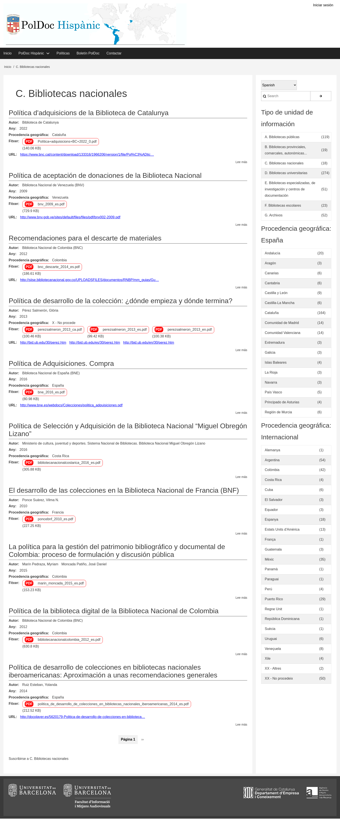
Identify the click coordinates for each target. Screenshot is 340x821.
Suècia (270, 631)
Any (12, 131)
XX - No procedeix (279, 681)
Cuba (269, 492)
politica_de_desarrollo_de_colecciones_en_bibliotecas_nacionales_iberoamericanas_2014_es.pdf (113, 706)
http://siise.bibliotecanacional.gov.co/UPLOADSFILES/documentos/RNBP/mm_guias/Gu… (89, 282)
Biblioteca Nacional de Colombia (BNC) (52, 250)
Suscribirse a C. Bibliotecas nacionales (39, 761)
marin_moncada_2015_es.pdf (61, 585)
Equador (271, 512)
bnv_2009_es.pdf (51, 206)
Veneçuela (273, 651)
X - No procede (63, 325)
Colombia (59, 262)
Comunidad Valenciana (282, 335)
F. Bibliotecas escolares (283, 207)
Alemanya (272, 452)
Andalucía (272, 255)
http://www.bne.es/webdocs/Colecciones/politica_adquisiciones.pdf (71, 407)
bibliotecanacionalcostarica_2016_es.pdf (69, 465)
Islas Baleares (276, 365)
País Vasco (273, 394)
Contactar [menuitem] (113, 55)
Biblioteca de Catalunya (40, 124)
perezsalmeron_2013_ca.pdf (60, 332)
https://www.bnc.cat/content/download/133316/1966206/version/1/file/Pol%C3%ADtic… (87, 157)
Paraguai (272, 581)
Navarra (271, 384)
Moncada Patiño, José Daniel (83, 566)
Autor (13, 124)
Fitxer (13, 143)
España (58, 388)
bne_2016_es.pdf (51, 394)
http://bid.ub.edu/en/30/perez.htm (148, 345)
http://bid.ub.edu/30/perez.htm (43, 345)
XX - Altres (273, 671)
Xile (268, 661)
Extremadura (275, 345)
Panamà (271, 571)
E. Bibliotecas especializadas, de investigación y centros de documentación (290, 191)
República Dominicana (282, 621)
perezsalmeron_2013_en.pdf (190, 332)
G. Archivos (274, 217)
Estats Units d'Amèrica (282, 532)
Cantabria (272, 285)
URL (12, 157)
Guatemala (273, 551)
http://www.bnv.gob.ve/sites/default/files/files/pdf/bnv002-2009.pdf (70, 219)
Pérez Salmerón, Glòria (40, 312)
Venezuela (60, 200)
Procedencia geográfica (28, 137)
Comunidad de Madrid (282, 325)
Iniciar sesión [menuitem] (323, 5)
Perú (268, 591)
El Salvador (274, 502)
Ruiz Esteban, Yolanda (39, 687)
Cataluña (59, 137)
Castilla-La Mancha (279, 305)
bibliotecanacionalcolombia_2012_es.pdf (69, 642)
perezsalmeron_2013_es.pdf (125, 332)
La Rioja (271, 374)
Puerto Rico (274, 601)
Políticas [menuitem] (63, 55)
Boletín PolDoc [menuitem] (88, 55)
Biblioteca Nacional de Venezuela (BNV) (53, 187)
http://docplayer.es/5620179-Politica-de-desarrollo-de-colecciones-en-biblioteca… (82, 719)
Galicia (270, 355)
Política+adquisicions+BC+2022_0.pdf (67, 144)
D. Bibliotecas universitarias (286, 175)
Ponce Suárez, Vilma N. (40, 502)
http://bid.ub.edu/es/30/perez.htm (94, 345)
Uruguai (271, 641)
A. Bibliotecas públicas (282, 139)
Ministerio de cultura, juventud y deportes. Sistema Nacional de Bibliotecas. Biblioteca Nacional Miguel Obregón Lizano (113, 446)
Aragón (270, 265)
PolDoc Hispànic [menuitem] (31, 55)
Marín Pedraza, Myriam (40, 566)
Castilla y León (276, 295)
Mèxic (269, 561)
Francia (58, 515)
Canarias (272, 275)
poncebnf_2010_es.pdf (55, 521)
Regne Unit (273, 611)
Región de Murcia (278, 414)
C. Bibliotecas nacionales (284, 165)
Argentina (272, 462)
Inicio (7, 69)
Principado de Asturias (282, 404)
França (270, 542)
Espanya (271, 522)
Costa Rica (60, 458)
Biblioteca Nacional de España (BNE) (51, 375)
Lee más (241, 164)
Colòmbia (272, 472)
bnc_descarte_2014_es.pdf (59, 269)
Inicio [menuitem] (7, 55)
